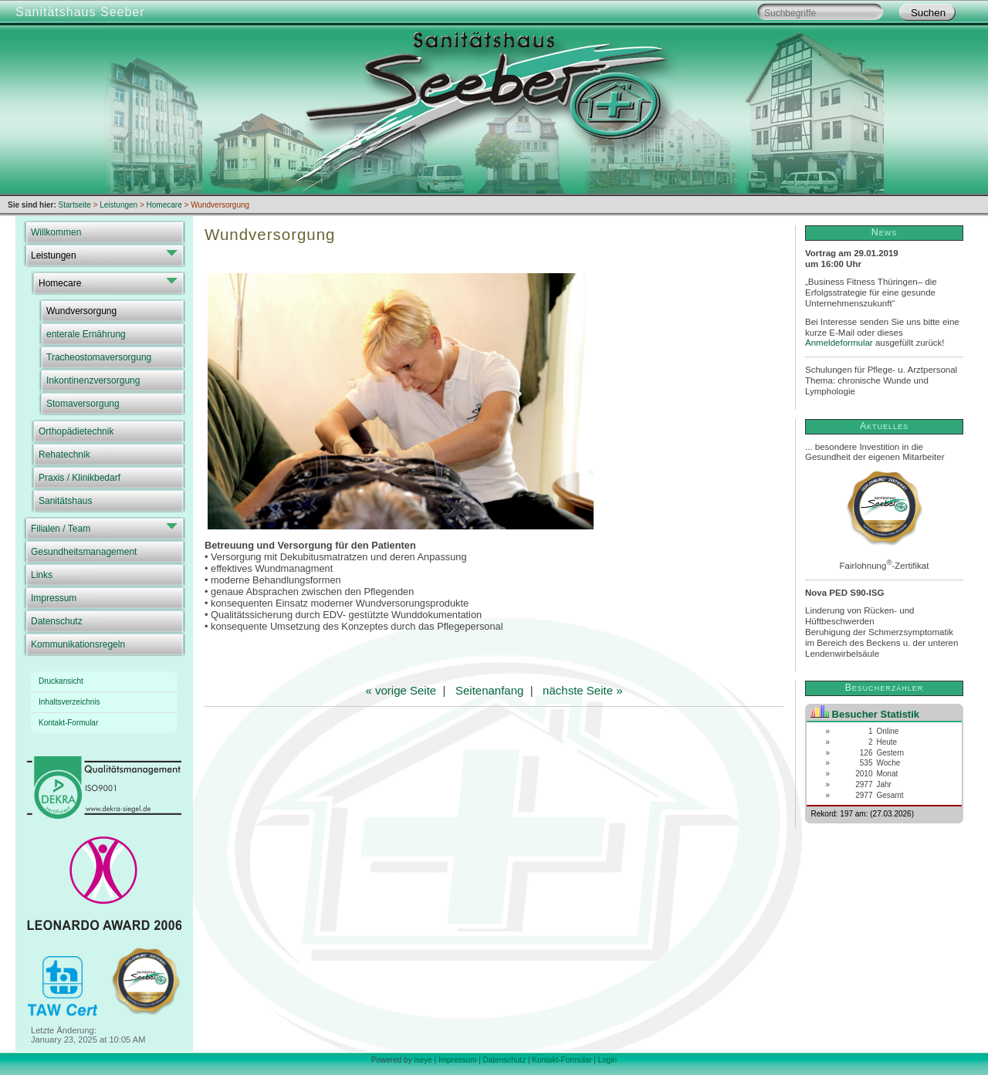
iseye (422, 1060)
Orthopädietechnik (76, 431)
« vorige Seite (400, 690)
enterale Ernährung (86, 334)
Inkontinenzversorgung (93, 380)
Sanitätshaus (65, 500)
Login (607, 1060)
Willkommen (56, 232)
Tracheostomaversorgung (98, 357)
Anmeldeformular (839, 342)
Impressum (53, 598)
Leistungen (53, 255)
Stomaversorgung (83, 403)
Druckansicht (61, 681)
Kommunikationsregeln (78, 644)
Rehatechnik (64, 454)
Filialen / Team (60, 528)
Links (41, 575)
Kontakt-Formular (68, 722)
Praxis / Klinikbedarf (79, 477)
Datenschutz (57, 621)
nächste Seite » (582, 690)
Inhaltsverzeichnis (69, 702)
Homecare (60, 283)
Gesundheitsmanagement (84, 551)
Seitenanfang (489, 690)
